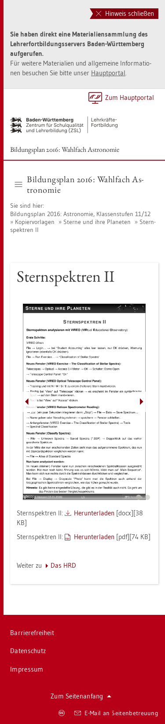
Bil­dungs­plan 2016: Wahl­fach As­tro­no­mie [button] (79, 184)
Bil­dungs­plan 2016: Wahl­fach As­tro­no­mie (64, 149)
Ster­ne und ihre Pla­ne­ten (97, 222)
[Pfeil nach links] (27, 402)
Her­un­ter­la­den (94, 513)
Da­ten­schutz (28, 651)
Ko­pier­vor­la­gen (35, 222)
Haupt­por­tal (108, 73)
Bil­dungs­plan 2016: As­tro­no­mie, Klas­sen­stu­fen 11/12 (80, 214)
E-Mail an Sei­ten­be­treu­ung (116, 713)
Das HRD (63, 565)
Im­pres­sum (27, 669)
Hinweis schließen (125, 13)
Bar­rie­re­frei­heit (32, 632)
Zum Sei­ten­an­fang (81, 696)
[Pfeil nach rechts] (142, 402)
